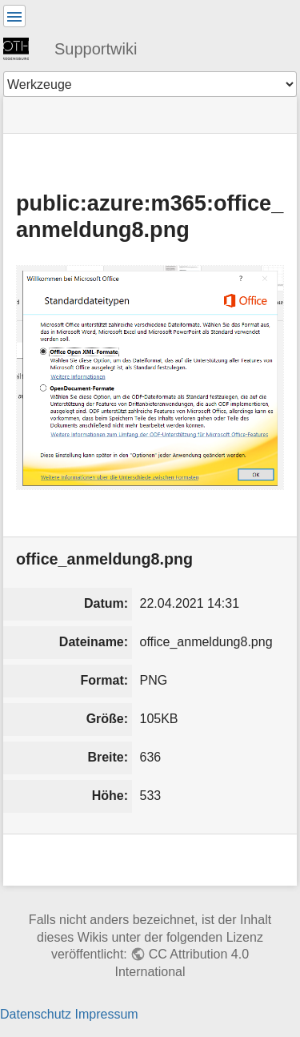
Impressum (106, 1014)
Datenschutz (35, 1014)
